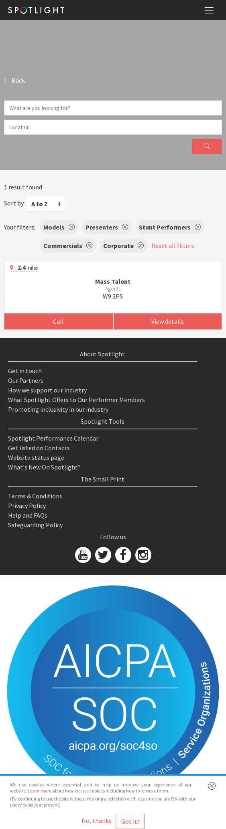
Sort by (14, 203)
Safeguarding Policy (35, 525)
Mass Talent (112, 281)
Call (58, 321)
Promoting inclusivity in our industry (58, 409)
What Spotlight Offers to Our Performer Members (76, 400)
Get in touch (25, 371)
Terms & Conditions (35, 496)
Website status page (36, 457)
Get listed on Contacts (39, 448)
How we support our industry (47, 390)
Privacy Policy (27, 506)
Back (14, 80)
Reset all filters (172, 246)
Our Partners (25, 380)
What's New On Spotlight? (44, 467)
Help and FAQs (27, 515)
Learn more (39, 791)
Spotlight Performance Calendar (53, 438)
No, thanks (96, 821)
